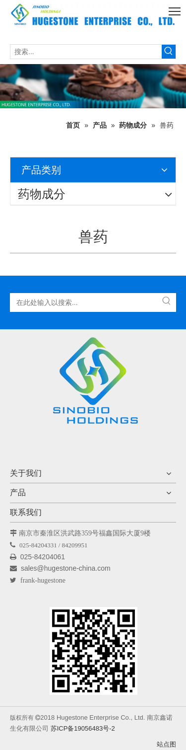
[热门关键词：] (169, 52)
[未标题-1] (93, 86)
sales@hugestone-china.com (67, 568)
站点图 (166, 744)
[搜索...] (86, 52)
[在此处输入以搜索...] (84, 302)
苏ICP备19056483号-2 (83, 728)
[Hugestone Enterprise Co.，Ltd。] (93, 384)
